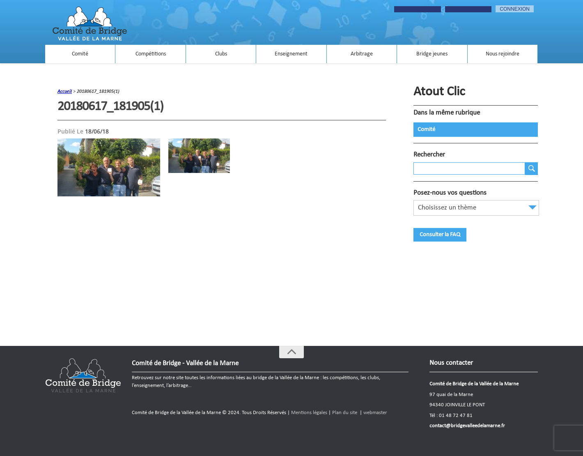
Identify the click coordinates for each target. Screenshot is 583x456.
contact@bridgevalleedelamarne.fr (467, 425)
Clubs (221, 54)
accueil (64, 91)
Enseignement (291, 54)
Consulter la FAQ (440, 235)
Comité (80, 54)
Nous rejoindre (502, 54)
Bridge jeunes (432, 54)
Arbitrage (362, 54)
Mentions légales (309, 412)
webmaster (375, 412)
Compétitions (150, 54)
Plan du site (344, 412)
